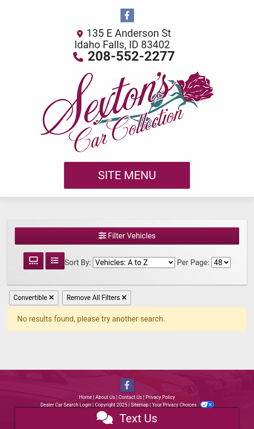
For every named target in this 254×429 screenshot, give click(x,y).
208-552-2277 (131, 56)
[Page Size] (221, 262)
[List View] (55, 260)
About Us (105, 397)
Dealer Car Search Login (65, 405)
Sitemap (139, 405)
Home (85, 397)
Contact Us (130, 397)
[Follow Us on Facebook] (127, 16)
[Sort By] (134, 262)
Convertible (33, 297)
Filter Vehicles (127, 235)
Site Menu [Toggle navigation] (127, 175)
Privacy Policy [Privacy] (160, 397)
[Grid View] (33, 260)
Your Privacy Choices (183, 405)
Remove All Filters (96, 297)
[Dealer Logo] (127, 112)
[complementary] (225, 400)
